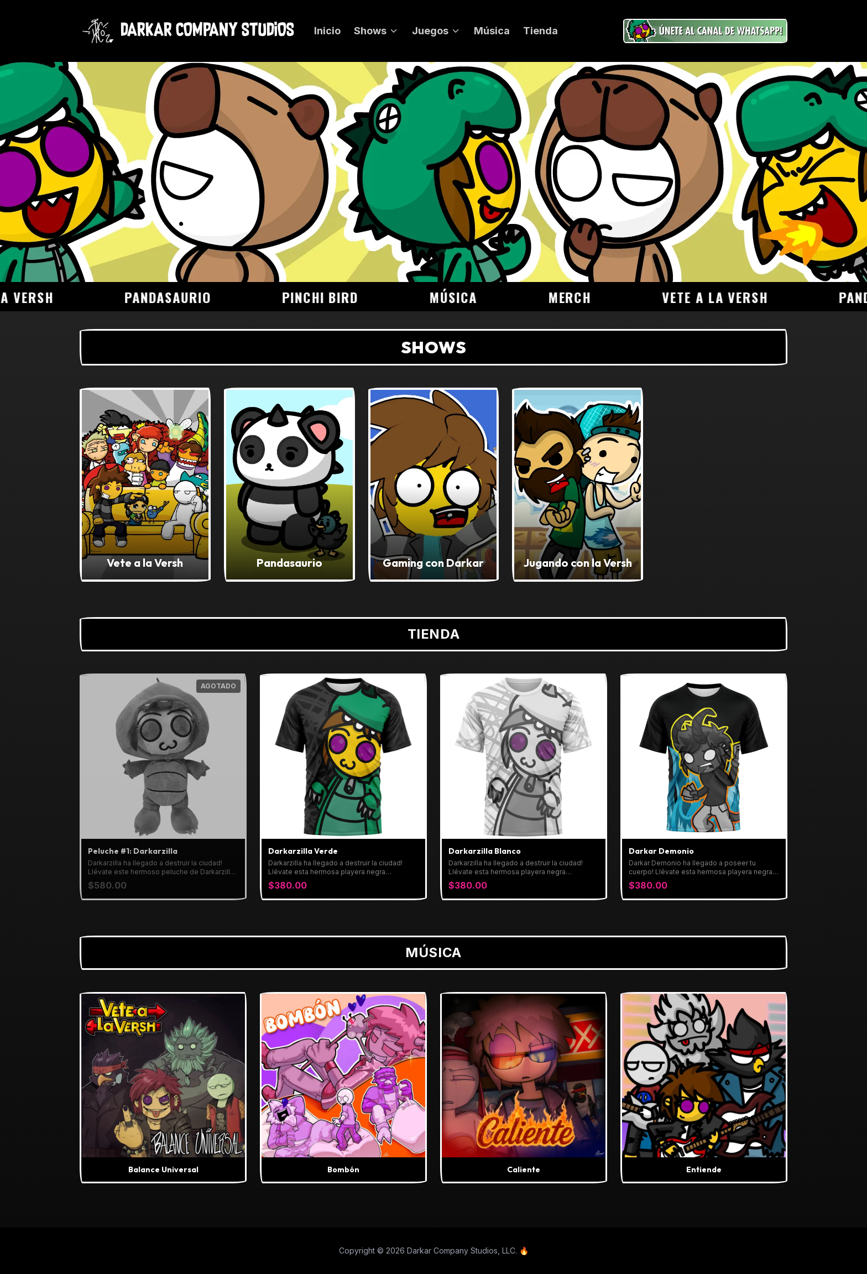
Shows (376, 30)
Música (492, 30)
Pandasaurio (186, 297)
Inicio (327, 30)
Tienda (540, 30)
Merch (588, 297)
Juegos (436, 30)
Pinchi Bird (339, 297)
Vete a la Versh (734, 297)
